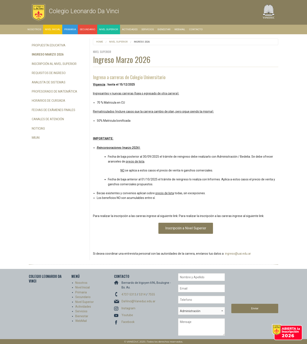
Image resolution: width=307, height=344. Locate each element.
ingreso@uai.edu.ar (238, 253)
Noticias (38, 128)
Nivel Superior (108, 29)
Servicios (147, 29)
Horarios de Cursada (48, 100)
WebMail (179, 29)
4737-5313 (129, 294)
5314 (142, 294)
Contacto (196, 29)
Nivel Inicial (52, 29)
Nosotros (34, 29)
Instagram (128, 308)
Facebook (128, 322)
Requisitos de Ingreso (49, 73)
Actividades (130, 29)
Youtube (127, 315)
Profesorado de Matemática (54, 91)
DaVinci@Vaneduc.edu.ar (138, 301)
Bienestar (164, 29)
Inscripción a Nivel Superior (185, 228)
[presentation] (248, 288)
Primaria (70, 29)
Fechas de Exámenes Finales (53, 110)
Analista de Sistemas (48, 82)
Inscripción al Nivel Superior (54, 64)
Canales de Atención (48, 119)
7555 (151, 294)
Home (99, 41)
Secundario (87, 29)
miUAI (36, 137)
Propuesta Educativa (48, 45)
